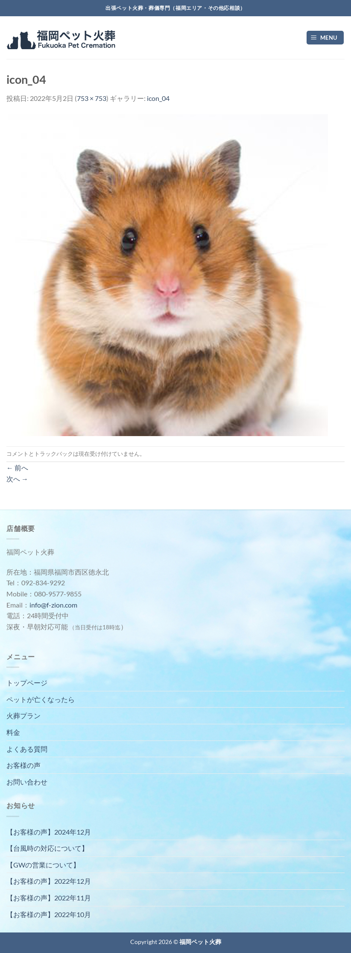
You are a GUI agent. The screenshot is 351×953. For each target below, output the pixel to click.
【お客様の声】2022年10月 (48, 914)
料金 (13, 732)
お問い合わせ (26, 782)
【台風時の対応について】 (47, 848)
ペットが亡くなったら (40, 699)
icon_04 (158, 98)
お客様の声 (23, 765)
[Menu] (325, 38)
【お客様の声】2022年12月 (48, 881)
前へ (17, 467)
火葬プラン (23, 715)
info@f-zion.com (53, 605)
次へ (17, 479)
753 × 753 (91, 98)
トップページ (26, 683)
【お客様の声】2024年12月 (48, 832)
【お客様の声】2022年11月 (48, 898)
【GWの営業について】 (43, 865)
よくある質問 (26, 749)
